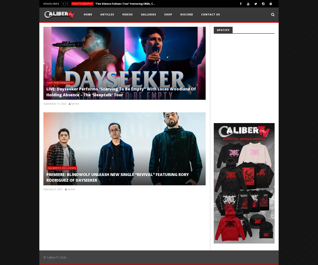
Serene (75, 103)
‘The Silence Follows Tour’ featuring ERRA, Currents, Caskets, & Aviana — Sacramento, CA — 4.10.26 (125, 3)
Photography (82, 3)
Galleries (148, 14)
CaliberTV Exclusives (62, 168)
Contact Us (210, 14)
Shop (168, 14)
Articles (107, 14)
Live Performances (61, 82)
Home (88, 14)
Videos (127, 14)
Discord (186, 14)
